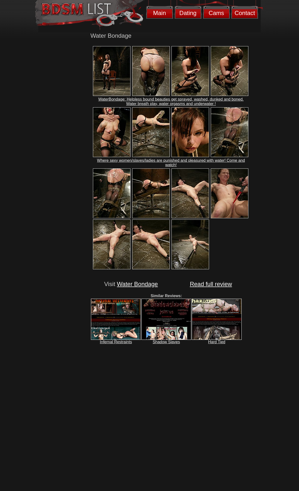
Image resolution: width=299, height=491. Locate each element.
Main (159, 13)
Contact (245, 13)
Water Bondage (137, 284)
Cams (216, 13)
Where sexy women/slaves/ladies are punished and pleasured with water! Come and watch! (171, 162)
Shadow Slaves (166, 342)
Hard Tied (216, 342)
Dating (187, 13)
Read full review (211, 284)
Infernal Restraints (116, 342)
